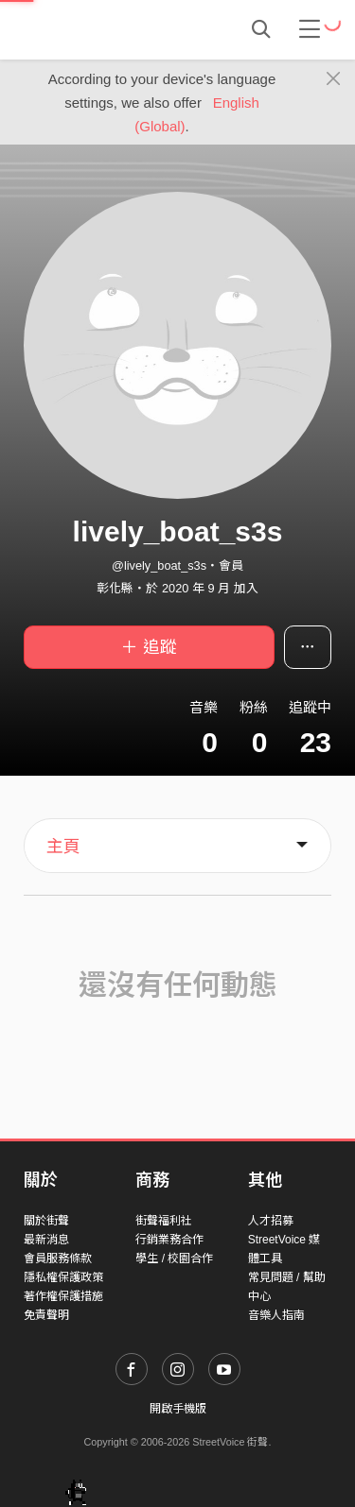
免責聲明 (46, 1315)
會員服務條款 (58, 1258)
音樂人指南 (276, 1315)
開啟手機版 (178, 1408)
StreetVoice (102, 29)
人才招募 (270, 1220)
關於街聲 (46, 1220)
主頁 (63, 846)
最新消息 (46, 1239)
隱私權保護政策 (63, 1277)
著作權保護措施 (63, 1296)
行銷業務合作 (169, 1239)
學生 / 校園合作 (174, 1258)
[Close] (333, 79)
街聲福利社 (163, 1220)
